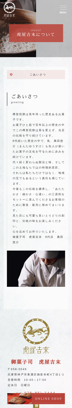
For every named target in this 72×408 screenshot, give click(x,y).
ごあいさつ (38, 74)
